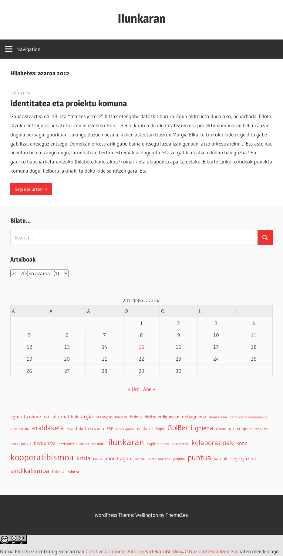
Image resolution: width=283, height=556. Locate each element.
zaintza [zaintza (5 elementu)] (73, 471)
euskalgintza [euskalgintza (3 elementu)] (125, 429)
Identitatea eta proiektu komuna (68, 103)
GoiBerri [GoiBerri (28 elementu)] (179, 427)
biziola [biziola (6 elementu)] (136, 417)
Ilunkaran (142, 18)
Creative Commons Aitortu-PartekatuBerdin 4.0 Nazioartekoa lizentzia (161, 551)
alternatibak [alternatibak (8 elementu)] (65, 417)
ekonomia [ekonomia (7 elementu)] (19, 428)
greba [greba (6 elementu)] (234, 428)
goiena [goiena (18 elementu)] (204, 428)
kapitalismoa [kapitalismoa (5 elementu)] (158, 443)
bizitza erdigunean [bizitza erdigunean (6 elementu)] (162, 417)
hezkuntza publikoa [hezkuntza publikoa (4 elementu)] (74, 443)
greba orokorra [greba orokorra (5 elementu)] (256, 428)
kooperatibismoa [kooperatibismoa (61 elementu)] (42, 457)
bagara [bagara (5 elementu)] (121, 417)
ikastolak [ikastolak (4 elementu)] (99, 443)
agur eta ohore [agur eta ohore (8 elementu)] (25, 417)
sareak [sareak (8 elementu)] (220, 458)
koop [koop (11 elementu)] (242, 443)
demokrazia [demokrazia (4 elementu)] (218, 417)
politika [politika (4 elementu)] (179, 459)
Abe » (149, 389)
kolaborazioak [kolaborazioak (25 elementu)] (212, 442)
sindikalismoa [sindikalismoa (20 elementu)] (29, 471)
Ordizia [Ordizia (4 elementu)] (139, 459)
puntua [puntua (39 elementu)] (199, 457)
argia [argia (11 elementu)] (87, 416)
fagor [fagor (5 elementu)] (160, 428)
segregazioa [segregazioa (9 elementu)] (243, 458)
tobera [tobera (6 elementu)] (58, 471)
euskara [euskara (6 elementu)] (145, 428)
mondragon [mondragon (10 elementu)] (118, 458)
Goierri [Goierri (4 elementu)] (221, 429)
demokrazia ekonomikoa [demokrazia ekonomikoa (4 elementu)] (248, 417)
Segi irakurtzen (29, 189)
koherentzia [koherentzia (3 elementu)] (180, 444)
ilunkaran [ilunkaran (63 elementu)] (126, 442)
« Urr (133, 389)
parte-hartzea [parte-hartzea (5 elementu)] (158, 459)
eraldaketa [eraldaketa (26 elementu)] (48, 427)
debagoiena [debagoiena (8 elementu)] (194, 417)
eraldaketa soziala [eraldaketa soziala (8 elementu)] (85, 428)
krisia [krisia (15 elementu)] (83, 458)
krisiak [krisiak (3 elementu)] (98, 459)
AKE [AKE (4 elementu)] (47, 417)
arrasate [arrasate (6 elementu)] (104, 417)
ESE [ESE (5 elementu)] (110, 428)
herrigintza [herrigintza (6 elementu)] (20, 443)
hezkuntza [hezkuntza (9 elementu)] (45, 443)
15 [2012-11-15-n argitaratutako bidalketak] (141, 347)
